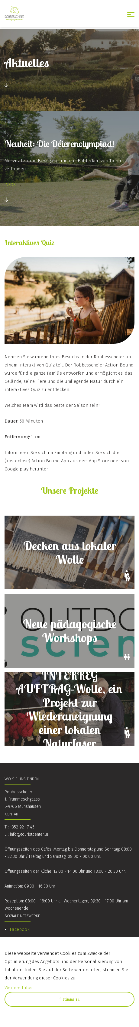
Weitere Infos (18, 987)
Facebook (20, 929)
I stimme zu (69, 999)
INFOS (10, 184)
